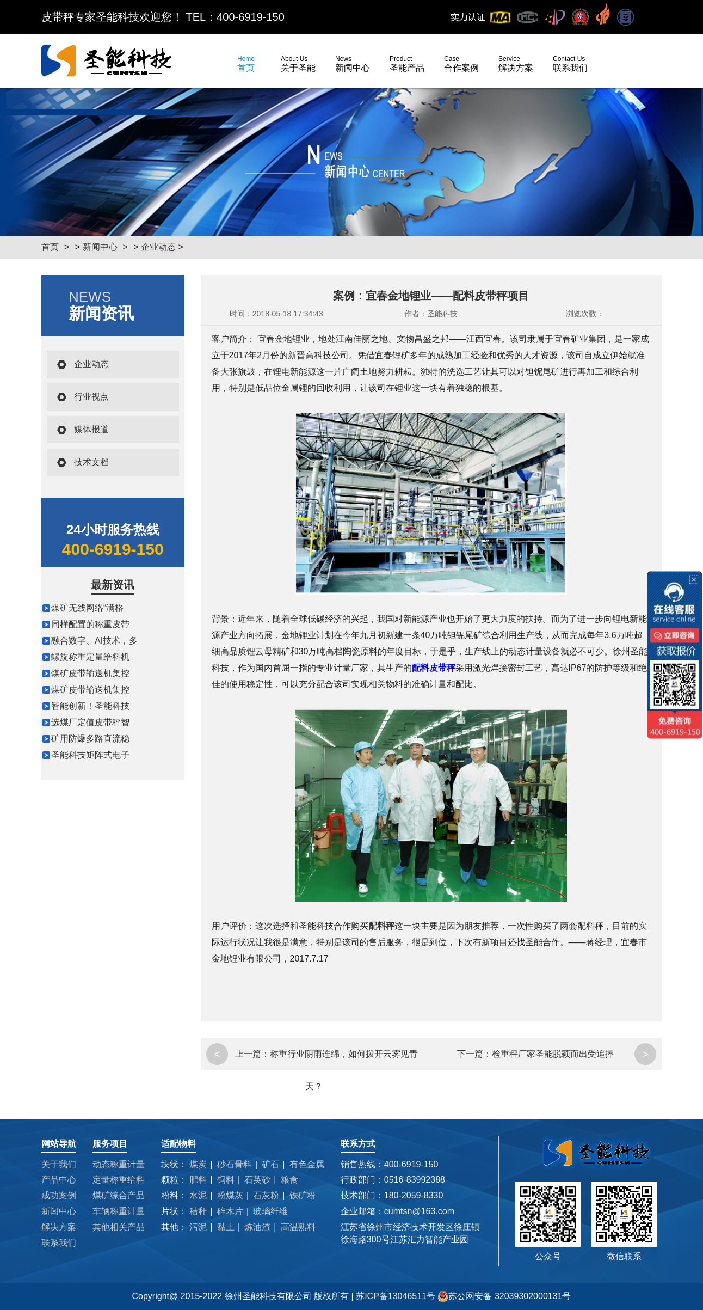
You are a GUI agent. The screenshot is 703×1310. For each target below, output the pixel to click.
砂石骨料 (234, 1164)
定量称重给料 (118, 1179)
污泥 (198, 1227)
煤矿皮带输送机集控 (90, 673)
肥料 (198, 1179)
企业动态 (158, 247)
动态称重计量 (118, 1164)
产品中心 (58, 1179)
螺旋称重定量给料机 (90, 657)
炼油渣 (257, 1227)
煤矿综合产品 (118, 1195)
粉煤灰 (230, 1195)
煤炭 (198, 1164)
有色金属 (306, 1164)
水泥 (198, 1195)
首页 (246, 63)
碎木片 (230, 1211)
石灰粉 (266, 1195)
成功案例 (58, 1195)
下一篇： (474, 1053)
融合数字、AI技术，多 (94, 640)
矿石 (270, 1164)
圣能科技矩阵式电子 (90, 755)
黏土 (226, 1227)
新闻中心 (352, 63)
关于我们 (58, 1164)
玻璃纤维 (270, 1211)
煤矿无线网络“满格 (87, 608)
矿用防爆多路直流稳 (90, 738)
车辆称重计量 (118, 1211)
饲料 (226, 1179)
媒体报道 (91, 429)
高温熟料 (298, 1227)
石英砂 (257, 1179)
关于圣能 (298, 63)
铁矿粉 (302, 1195)
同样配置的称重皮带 (90, 624)
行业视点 (91, 396)
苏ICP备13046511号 (396, 1296)
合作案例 (461, 63)
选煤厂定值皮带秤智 (90, 722)
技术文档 (91, 462)
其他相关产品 (118, 1227)
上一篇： (252, 1053)
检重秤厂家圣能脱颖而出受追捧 (553, 1053)
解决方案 (515, 63)
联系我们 (570, 63)
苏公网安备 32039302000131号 (504, 1296)
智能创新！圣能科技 (90, 706)
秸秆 (198, 1211)
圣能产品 (407, 63)
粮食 (289, 1179)
